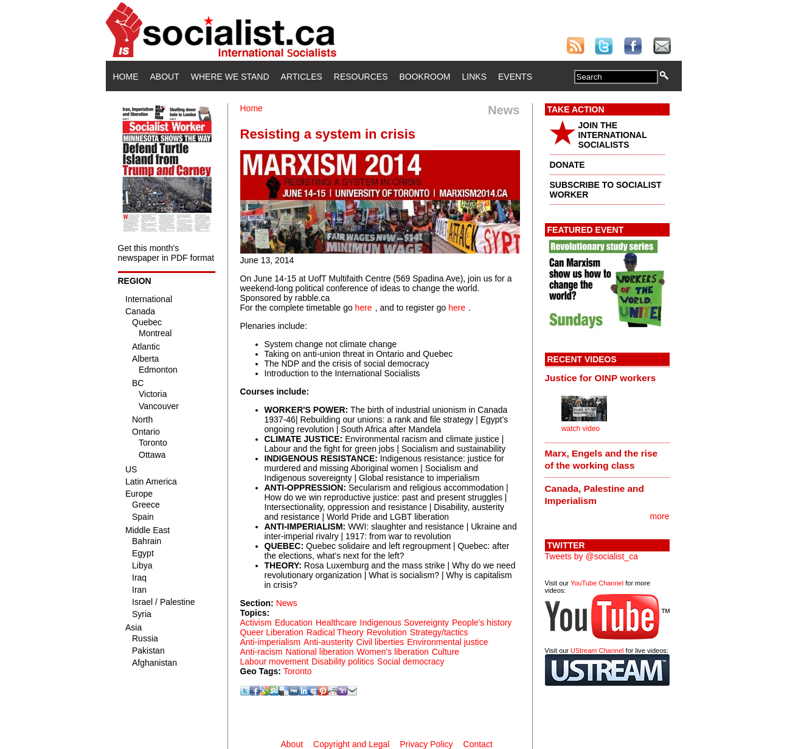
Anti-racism (261, 652)
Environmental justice (447, 642)
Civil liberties (380, 642)
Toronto (297, 671)
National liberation (320, 652)
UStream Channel (596, 650)
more (660, 516)
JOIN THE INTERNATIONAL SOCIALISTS (612, 135)
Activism (256, 622)
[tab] (607, 377)
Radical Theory (335, 632)
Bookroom (425, 76)
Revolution (387, 632)
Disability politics (342, 661)
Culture (445, 652)
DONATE (567, 165)
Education (294, 622)
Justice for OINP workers (600, 378)
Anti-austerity (328, 642)
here (363, 307)
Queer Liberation (271, 632)
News (286, 603)
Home (126, 76)
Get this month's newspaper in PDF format (166, 253)
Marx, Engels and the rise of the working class (601, 459)
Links (474, 76)
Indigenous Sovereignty (404, 622)
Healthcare (336, 622)
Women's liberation (393, 652)
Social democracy (411, 661)
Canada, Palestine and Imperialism (594, 494)
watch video (580, 428)
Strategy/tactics (439, 632)
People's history (481, 622)
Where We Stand (230, 76)
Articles (301, 76)
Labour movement (274, 661)
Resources (361, 76)
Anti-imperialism (270, 642)
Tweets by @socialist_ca (592, 556)
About (164, 76)
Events (515, 76)
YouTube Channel (596, 583)
